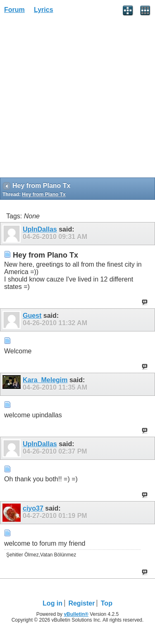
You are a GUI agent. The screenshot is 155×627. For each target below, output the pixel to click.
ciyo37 (33, 508)
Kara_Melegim (45, 379)
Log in (52, 603)
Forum (14, 9)
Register (81, 603)
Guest (32, 315)
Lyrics (43, 9)
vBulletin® (76, 614)
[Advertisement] (77, 98)
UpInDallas (40, 229)
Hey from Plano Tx (43, 194)
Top (106, 603)
